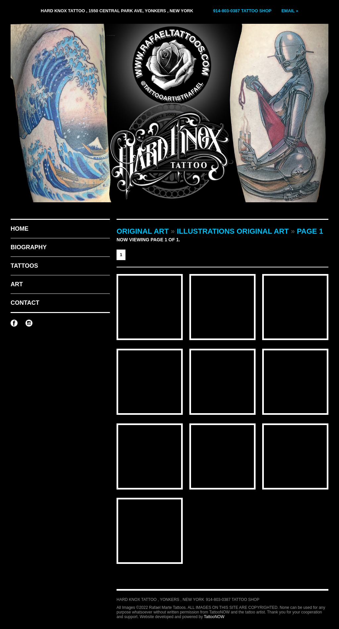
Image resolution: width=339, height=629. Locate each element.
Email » (289, 10)
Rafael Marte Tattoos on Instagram (28, 323)
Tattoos (24, 265)
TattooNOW (214, 616)
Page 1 (310, 231)
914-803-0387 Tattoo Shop (242, 10)
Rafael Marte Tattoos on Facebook (14, 323)
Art (17, 284)
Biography (29, 247)
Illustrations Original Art (233, 231)
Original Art (143, 231)
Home (19, 228)
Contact (25, 302)
